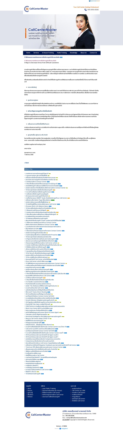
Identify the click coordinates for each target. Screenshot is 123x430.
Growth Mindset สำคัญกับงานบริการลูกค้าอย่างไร (40, 300)
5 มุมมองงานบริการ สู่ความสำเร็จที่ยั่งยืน (36, 176)
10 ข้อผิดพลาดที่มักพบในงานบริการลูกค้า (37, 218)
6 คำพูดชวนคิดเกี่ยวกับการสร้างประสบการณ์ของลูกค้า (40, 239)
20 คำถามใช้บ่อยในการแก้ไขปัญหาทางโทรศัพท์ (38, 294)
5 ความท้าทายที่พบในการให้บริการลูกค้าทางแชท (38, 192)
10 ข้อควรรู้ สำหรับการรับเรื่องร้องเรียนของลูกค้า (39, 190)
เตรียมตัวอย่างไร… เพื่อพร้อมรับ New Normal (39, 325)
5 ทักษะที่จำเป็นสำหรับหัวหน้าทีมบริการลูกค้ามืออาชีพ (40, 280)
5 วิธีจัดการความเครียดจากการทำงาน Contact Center (41, 223)
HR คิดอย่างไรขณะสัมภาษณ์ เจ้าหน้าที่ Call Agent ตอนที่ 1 (42, 337)
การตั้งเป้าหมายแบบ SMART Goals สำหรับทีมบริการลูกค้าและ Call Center (46, 198)
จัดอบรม (30, 391)
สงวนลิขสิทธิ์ (65, 420)
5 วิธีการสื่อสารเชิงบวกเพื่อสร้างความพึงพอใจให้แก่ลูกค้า (41, 214)
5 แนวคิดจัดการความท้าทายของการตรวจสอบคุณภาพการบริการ (43, 227)
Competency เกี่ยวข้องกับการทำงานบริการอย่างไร (40, 341)
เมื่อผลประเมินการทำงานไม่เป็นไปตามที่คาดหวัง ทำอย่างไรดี (41, 349)
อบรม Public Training (49, 389)
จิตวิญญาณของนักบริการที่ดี (33, 323)
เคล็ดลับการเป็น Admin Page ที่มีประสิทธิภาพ (38, 200)
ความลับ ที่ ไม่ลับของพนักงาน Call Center (37, 370)
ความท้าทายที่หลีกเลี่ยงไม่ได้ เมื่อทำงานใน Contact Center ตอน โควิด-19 (46, 327)
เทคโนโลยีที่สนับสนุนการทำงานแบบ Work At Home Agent (42, 312)
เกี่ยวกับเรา (30, 395)
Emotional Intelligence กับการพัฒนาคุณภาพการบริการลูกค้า (43, 317)
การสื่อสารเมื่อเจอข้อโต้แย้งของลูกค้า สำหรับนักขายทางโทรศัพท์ (43, 265)
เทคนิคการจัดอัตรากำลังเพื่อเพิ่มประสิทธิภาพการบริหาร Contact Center (46, 188)
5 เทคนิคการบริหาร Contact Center (36, 182)
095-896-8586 (70, 416)
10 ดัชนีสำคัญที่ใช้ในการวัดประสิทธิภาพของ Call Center (41, 204)
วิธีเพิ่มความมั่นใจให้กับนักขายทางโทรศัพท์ (37, 351)
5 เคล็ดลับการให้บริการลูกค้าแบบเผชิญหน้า (37, 194)
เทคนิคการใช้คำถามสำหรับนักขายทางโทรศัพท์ (38, 255)
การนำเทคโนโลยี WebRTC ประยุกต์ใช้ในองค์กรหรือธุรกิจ (41, 357)
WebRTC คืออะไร (31, 372)
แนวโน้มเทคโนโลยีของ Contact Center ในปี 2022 (40, 296)
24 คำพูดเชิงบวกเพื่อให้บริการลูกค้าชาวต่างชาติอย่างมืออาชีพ (42, 302)
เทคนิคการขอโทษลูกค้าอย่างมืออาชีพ (36, 233)
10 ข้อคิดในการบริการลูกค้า (33, 374)
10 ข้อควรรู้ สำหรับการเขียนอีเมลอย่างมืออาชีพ (38, 237)
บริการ (29, 389)
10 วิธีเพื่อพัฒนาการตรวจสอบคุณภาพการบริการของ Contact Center (45, 263)
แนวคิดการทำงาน (76, 389)
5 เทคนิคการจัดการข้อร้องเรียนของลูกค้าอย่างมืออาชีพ (41, 212)
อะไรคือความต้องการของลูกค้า (34, 278)
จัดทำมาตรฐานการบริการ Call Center (53, 395)
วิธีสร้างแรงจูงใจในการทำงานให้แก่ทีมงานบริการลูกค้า (40, 272)
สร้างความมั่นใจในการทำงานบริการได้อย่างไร (38, 249)
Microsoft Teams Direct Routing (36, 292)
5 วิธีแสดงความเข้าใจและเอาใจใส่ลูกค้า (36, 210)
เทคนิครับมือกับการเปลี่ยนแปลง (34, 364)
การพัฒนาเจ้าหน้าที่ (77, 395)
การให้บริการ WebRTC (32, 366)
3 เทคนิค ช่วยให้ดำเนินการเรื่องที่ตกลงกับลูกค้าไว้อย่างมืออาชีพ (43, 245)
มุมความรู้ (30, 393)
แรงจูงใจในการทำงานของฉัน (33, 267)
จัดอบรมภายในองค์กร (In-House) (52, 391)
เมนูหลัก (28, 386)
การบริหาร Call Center (78, 393)
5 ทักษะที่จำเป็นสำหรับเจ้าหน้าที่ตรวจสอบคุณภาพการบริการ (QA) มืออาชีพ (46, 274)
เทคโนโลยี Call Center (78, 399)
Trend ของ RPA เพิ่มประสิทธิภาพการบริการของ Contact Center (44, 347)
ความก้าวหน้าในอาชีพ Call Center (35, 288)
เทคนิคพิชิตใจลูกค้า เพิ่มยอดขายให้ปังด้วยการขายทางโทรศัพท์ (42, 186)
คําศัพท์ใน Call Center (78, 401)
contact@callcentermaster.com (76, 418)
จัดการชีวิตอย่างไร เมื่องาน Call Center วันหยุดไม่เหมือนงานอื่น (43, 343)
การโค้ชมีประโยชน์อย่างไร (33, 368)
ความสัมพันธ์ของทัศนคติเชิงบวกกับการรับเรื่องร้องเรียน (41, 298)
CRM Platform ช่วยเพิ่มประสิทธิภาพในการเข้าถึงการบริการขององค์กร (45, 306)
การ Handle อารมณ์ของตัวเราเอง (35, 282)
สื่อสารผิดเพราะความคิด (32, 229)
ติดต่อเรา (30, 397)
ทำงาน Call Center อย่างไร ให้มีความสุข (37, 261)
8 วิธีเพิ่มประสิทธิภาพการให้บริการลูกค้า (36, 247)
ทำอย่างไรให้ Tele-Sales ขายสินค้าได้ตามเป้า (38, 304)
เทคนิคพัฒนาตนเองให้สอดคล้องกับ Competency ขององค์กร (43, 339)
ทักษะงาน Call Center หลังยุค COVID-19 (37, 319)
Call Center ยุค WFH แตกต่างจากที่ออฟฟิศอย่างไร (40, 329)
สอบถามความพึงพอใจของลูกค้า (51, 397)
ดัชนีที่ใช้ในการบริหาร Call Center (35, 355)
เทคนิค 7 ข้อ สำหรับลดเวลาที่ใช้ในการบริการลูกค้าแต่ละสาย (41, 286)
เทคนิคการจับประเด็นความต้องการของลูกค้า (38, 270)
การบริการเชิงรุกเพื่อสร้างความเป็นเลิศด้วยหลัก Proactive (42, 235)
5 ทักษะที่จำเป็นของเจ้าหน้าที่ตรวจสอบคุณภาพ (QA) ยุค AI (42, 184)
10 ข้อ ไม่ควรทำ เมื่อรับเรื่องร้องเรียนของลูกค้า (38, 253)
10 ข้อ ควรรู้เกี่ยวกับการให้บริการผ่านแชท (37, 257)
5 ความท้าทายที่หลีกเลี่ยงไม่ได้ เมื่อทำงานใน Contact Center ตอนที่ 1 (45, 333)
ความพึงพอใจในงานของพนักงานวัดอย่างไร (37, 216)
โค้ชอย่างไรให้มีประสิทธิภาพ (33, 361)
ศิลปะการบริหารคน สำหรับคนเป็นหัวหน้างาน (37, 310)
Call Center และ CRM (78, 391)
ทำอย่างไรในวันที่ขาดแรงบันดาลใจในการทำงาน (38, 284)
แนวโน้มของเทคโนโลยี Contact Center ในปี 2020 (40, 331)
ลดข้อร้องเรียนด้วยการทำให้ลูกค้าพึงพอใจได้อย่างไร (40, 290)
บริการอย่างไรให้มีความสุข (33, 359)
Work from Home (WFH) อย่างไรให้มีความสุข (39, 308)
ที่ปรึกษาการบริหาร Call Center (51, 393)
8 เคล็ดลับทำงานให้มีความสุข (33, 353)
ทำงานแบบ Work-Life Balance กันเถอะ (37, 206)
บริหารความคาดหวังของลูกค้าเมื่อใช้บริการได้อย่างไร (40, 241)
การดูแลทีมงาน (76, 397)
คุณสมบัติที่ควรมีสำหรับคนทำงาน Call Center (38, 276)
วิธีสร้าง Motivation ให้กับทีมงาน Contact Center (40, 225)
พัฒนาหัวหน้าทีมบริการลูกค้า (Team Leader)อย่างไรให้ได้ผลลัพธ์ (44, 221)
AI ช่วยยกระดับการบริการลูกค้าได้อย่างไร (37, 196)
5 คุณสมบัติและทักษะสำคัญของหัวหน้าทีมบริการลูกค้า (40, 251)
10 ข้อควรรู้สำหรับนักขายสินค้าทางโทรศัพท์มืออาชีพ (40, 208)
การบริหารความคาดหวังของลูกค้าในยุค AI (37, 174)
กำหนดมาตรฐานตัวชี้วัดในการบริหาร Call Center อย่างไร (41, 243)
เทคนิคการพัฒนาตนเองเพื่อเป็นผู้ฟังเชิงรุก (37, 202)
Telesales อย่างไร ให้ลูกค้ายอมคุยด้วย (36, 314)
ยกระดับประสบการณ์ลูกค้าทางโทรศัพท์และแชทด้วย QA (41, 180)
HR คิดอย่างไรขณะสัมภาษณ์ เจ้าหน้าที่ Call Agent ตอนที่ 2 (42, 335)
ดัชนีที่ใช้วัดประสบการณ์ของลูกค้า (35, 321)
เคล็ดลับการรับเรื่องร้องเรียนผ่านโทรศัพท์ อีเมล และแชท (41, 178)
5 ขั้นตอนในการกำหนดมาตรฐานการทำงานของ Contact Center (43, 231)
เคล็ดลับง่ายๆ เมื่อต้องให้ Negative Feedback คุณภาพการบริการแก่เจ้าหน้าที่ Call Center (51, 345)
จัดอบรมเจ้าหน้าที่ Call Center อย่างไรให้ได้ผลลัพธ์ (40, 259)
